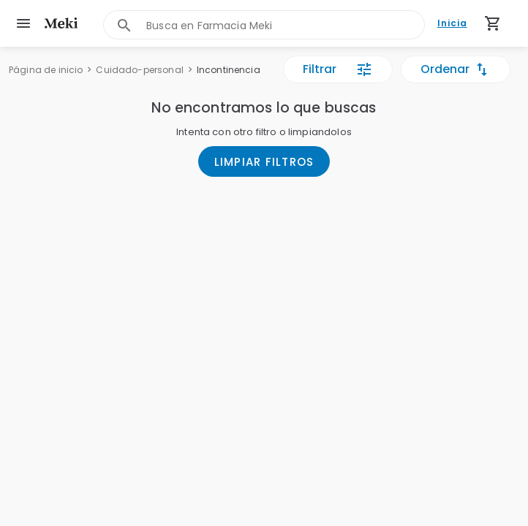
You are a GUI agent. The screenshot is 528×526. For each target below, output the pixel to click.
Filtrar (338, 69)
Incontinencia (228, 70)
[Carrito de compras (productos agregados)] (492, 23)
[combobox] (285, 25)
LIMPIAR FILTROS (264, 161)
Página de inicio (46, 70)
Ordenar (455, 69)
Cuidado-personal (139, 70)
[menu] (23, 23)
